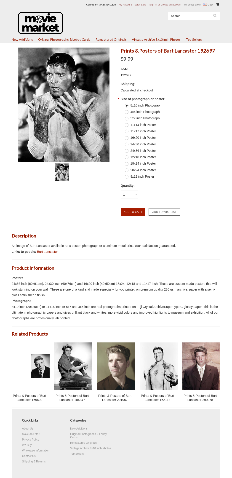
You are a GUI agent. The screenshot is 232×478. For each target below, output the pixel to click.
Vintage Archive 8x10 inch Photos (156, 39)
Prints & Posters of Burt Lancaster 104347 (72, 398)
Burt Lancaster (47, 252)
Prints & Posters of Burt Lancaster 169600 (29, 398)
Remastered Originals (111, 39)
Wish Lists (140, 4)
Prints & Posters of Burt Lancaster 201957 (115, 398)
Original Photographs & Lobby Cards (64, 39)
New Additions (22, 39)
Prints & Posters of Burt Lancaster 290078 (200, 398)
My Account (125, 4)
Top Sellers (194, 39)
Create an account (171, 4)
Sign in (153, 4)
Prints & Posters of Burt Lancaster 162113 (157, 398)
